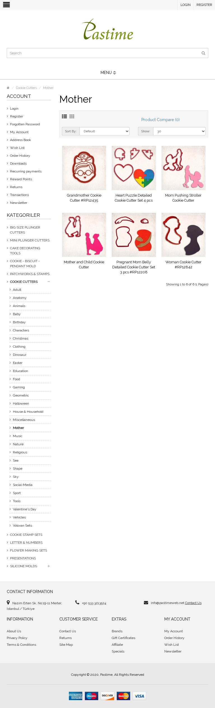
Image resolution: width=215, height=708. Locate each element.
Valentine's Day (24, 509)
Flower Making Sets (28, 550)
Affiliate (117, 645)
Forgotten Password (25, 124)
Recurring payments (25, 171)
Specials (118, 651)
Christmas (20, 338)
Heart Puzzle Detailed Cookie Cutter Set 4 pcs (134, 197)
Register (204, 5)
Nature (18, 444)
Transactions (19, 195)
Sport (17, 493)
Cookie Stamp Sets (26, 535)
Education (20, 371)
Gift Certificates (123, 638)
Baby (17, 314)
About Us (14, 631)
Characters (21, 330)
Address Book (20, 140)
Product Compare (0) (160, 119)
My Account (19, 132)
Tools (16, 501)
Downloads (18, 163)
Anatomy (20, 298)
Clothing (19, 347)
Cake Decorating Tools (25, 250)
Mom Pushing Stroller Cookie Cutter (183, 197)
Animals (19, 306)
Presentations (23, 558)
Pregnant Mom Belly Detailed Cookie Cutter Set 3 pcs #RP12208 (133, 267)
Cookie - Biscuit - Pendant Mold (25, 263)
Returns (16, 187)
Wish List (17, 148)
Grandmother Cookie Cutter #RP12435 (84, 197)
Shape (17, 469)
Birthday (19, 322)
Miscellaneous (24, 420)
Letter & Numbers (26, 543)
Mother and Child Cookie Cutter (84, 264)
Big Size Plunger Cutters (25, 229)
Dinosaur (19, 355)
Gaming (19, 387)
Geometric (21, 395)
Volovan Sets (22, 525)
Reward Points (21, 179)
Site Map (66, 645)
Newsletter (18, 203)
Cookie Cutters (26, 88)
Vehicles (19, 517)
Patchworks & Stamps (30, 274)
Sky (16, 477)
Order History (20, 156)
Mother (48, 88)
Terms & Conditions (21, 645)
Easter (17, 363)
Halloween (21, 403)
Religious (20, 452)
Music (17, 436)
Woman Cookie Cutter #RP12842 (183, 264)
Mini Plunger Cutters (30, 240)
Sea (15, 460)
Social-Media (22, 485)
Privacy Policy (17, 638)
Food (16, 379)
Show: (145, 131)
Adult (17, 290)
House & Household (28, 412)
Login (186, 5)
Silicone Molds (23, 566)
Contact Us (193, 603)
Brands (117, 631)
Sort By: (71, 131)
